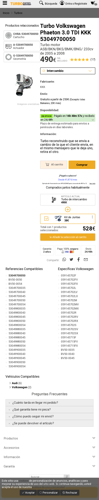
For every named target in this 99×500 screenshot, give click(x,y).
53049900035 (17, 349)
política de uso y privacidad (48, 487)
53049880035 (17, 329)
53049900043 (17, 354)
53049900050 (17, 362)
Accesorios (49, 448)
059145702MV (70, 304)
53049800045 (17, 316)
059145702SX (69, 333)
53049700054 (17, 304)
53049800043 (17, 312)
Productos (49, 438)
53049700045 (17, 296)
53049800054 (17, 325)
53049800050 (17, 320)
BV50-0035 (67, 349)
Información (49, 457)
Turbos (18, 13)
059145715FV (69, 341)
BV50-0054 (15, 283)
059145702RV (69, 316)
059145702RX (69, 320)
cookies (23, 480)
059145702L (68, 287)
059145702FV (69, 279)
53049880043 (17, 333)
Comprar (82, 164)
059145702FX (69, 283)
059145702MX (70, 308)
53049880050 (17, 341)
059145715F (68, 337)
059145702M (69, 300)
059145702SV (69, 329)
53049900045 (17, 358)
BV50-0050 (15, 279)
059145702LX (69, 296)
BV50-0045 (67, 358)
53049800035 (17, 308)
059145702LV (69, 292)
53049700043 (17, 292)
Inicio (6, 13)
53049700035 (17, 287)
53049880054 (17, 345)
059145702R (68, 312)
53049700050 (17, 300)
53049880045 (17, 337)
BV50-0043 (67, 354)
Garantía (49, 466)
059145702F (68, 275)
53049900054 (17, 366)
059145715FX (69, 345)
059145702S (68, 325)
